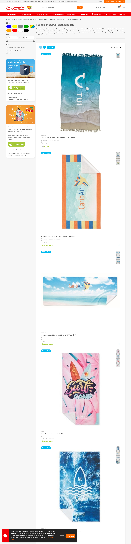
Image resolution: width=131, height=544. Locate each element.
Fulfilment (122, 14)
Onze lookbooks (101, 523)
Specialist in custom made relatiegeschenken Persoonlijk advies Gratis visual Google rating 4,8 (41, 1)
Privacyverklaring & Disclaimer (47, 523)
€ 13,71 (45, 417)
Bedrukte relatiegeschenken (105, 521)
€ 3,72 (72, 183)
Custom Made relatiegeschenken (114, 1)
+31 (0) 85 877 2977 (101, 7)
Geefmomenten (42, 14)
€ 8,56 (45, 93)
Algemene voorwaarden (45, 521)
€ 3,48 (45, 320)
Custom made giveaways (104, 513)
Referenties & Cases (44, 515)
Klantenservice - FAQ (73, 513)
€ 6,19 (72, 368)
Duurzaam (82, 14)
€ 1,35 (72, 323)
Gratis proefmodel (73, 515)
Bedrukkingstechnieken (104, 518)
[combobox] (58, 7)
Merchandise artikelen (103, 515)
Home (8, 19)
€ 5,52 (45, 372)
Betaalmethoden (72, 526)
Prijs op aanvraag (74, 92)
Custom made (27, 14)
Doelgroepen (58, 14)
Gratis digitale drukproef (75, 518)
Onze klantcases (110, 14)
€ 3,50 (100, 182)
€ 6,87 (100, 227)
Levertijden (71, 521)
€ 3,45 (100, 417)
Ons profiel (41, 513)
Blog (98, 526)
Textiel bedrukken (16, 19)
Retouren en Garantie (74, 523)
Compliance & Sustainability (46, 518)
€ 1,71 (72, 417)
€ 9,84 (100, 368)
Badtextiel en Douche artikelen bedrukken (35, 19)
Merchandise (96, 14)
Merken (70, 14)
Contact (100, 1)
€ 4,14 (100, 275)
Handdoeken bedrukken (55, 19)
